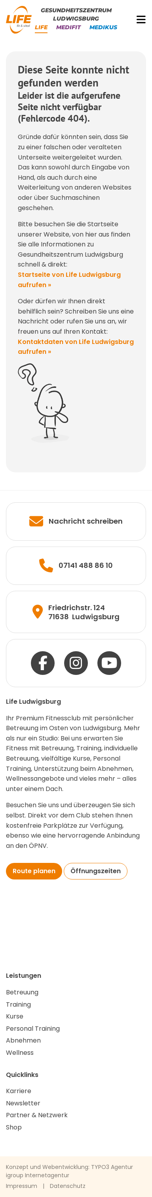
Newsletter (23, 1103)
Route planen (34, 871)
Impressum (21, 1186)
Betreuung (22, 992)
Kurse (14, 1016)
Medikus (103, 27)
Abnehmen (23, 1040)
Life (41, 27)
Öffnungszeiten (95, 871)
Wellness (20, 1052)
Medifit (68, 27)
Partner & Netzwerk (37, 1115)
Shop (14, 1127)
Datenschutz (68, 1186)
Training (18, 1004)
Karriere (18, 1091)
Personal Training (33, 1028)
